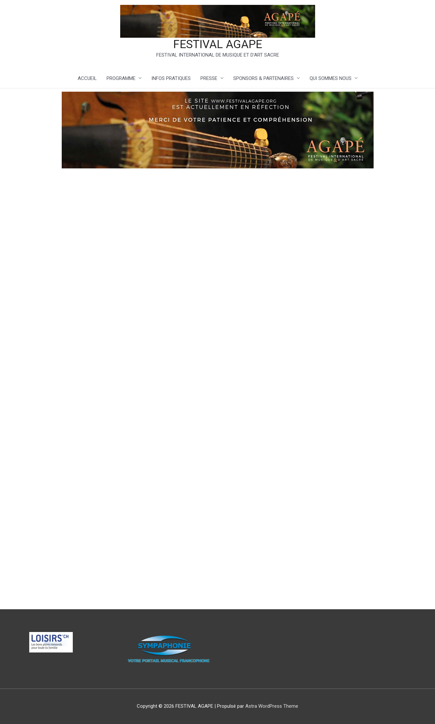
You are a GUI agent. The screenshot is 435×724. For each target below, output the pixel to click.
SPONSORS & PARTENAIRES (263, 78)
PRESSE (208, 78)
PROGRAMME (121, 78)
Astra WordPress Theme (271, 706)
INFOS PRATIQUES (171, 78)
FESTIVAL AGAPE (217, 44)
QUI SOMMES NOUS (331, 78)
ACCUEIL (87, 78)
